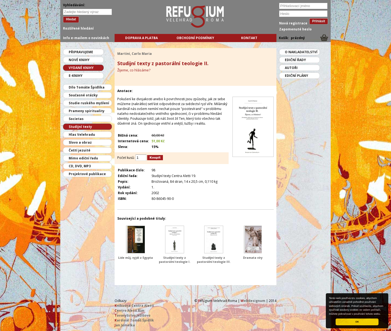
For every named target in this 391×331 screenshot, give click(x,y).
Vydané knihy (81, 67)
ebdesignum (253, 300)
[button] (382, 314)
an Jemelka (125, 325)
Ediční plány (296, 75)
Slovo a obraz (80, 142)
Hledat (71, 19)
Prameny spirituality (87, 111)
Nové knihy (79, 60)
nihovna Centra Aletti (134, 305)
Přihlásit (318, 21)
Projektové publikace (87, 174)
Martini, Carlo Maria (134, 53)
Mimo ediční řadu (83, 158)
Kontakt (249, 38)
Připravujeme (81, 52)
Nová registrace (293, 23)
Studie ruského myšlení (89, 103)
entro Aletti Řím (129, 310)
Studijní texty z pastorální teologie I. (174, 260)
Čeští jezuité (79, 150)
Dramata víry (253, 258)
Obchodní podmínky (195, 38)
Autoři (291, 67)
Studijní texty (80, 126)
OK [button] (357, 321)
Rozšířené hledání (78, 28)
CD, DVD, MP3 (80, 166)
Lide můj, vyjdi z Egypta (135, 258)
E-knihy (76, 75)
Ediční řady (295, 60)
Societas (76, 118)
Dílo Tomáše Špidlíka (87, 87)
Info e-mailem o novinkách (86, 38)
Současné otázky (83, 95)
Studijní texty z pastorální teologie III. (214, 260)
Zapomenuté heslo (295, 29)
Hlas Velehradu (82, 134)
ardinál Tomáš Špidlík (134, 320)
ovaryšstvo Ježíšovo (132, 315)
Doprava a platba (141, 38)
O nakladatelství (301, 52)
